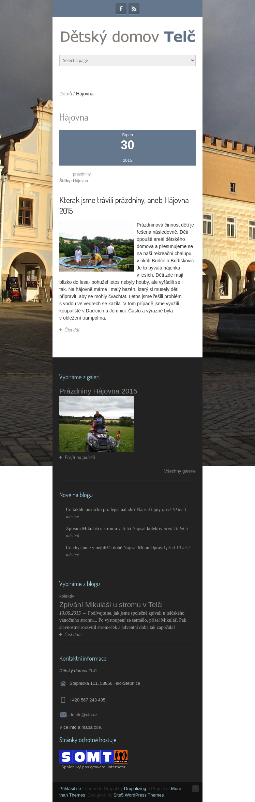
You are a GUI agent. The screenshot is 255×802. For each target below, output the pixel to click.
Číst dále (72, 634)
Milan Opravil (151, 547)
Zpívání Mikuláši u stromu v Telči (98, 528)
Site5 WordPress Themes (139, 795)
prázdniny (82, 174)
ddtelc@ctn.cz (83, 714)
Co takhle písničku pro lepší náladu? (101, 509)
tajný (156, 509)
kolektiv (155, 528)
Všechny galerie (180, 471)
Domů (65, 93)
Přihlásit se (70, 788)
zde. (98, 727)
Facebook (121, 8)
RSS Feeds (134, 8)
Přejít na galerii (79, 457)
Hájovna (80, 181)
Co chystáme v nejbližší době (94, 547)
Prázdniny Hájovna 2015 (98, 391)
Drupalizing (135, 788)
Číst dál (71, 330)
